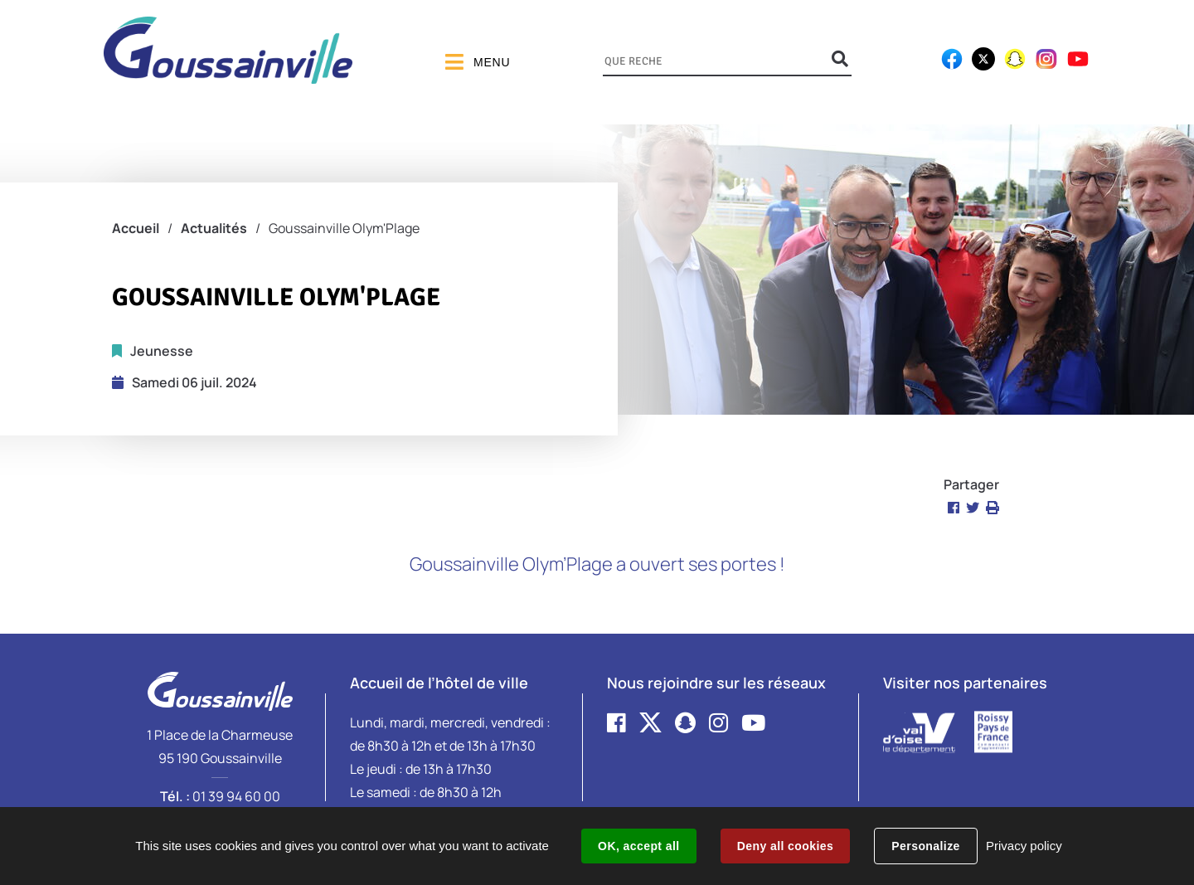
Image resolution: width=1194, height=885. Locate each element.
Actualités (214, 228)
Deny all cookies (785, 846)
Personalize (925, 846)
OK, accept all (638, 846)
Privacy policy (1024, 846)
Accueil (135, 228)
